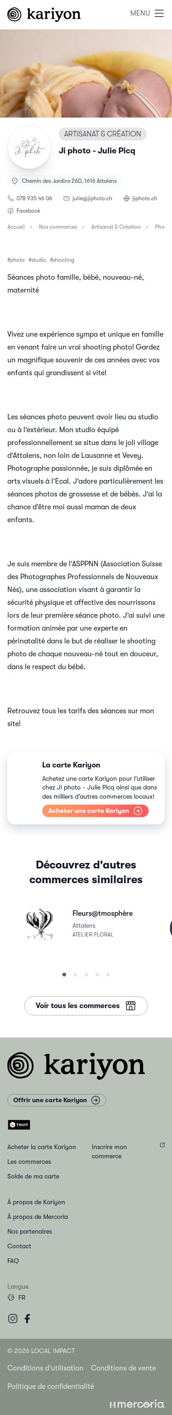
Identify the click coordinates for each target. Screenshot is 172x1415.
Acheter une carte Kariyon (95, 811)
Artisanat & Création (116, 227)
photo (17, 260)
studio (38, 260)
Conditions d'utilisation (45, 1368)
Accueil (16, 227)
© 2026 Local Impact (41, 1350)
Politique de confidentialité (50, 1386)
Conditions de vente (123, 1368)
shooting (63, 260)
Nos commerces (58, 227)
